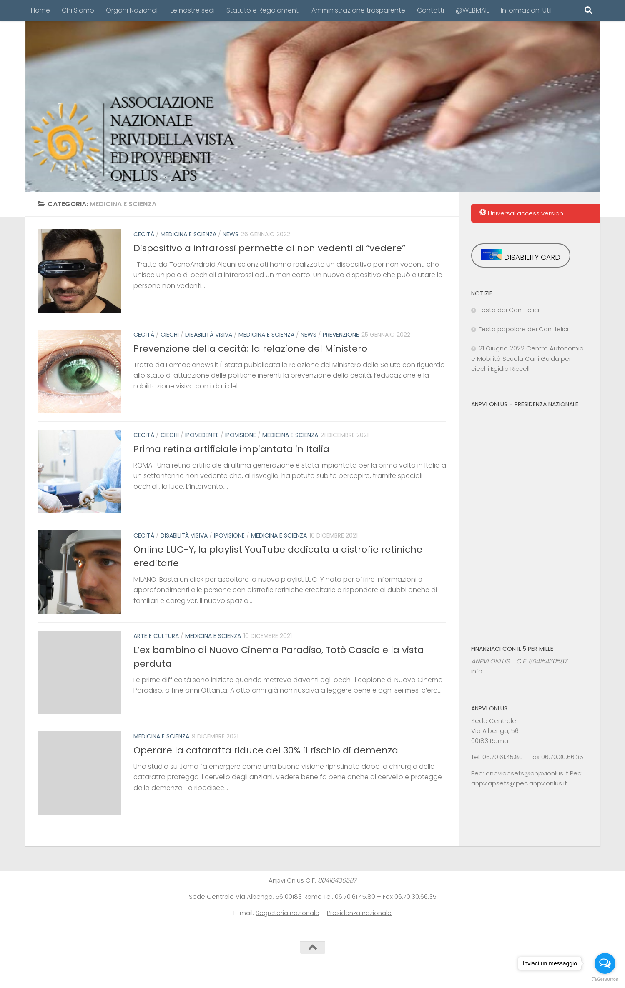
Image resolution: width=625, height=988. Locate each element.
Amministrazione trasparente (358, 10)
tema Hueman (150, 971)
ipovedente (202, 435)
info (476, 671)
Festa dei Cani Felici (509, 309)
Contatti (430, 10)
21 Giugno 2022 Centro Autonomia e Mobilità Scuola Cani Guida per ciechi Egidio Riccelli (527, 358)
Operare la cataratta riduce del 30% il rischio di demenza (265, 750)
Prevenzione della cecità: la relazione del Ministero (250, 348)
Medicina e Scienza (188, 234)
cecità (143, 234)
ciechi (170, 334)
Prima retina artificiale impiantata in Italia (231, 449)
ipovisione (240, 435)
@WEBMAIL (472, 10)
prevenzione (341, 334)
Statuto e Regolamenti (263, 10)
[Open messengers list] (605, 963)
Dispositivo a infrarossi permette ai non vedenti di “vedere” (269, 248)
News (230, 234)
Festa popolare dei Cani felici (523, 329)
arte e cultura (156, 636)
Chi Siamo (78, 10)
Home (40, 10)
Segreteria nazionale (287, 912)
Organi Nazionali (132, 10)
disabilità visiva (208, 334)
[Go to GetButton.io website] (605, 979)
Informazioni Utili (527, 10)
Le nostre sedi (193, 10)
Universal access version (521, 213)
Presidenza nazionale (359, 912)
